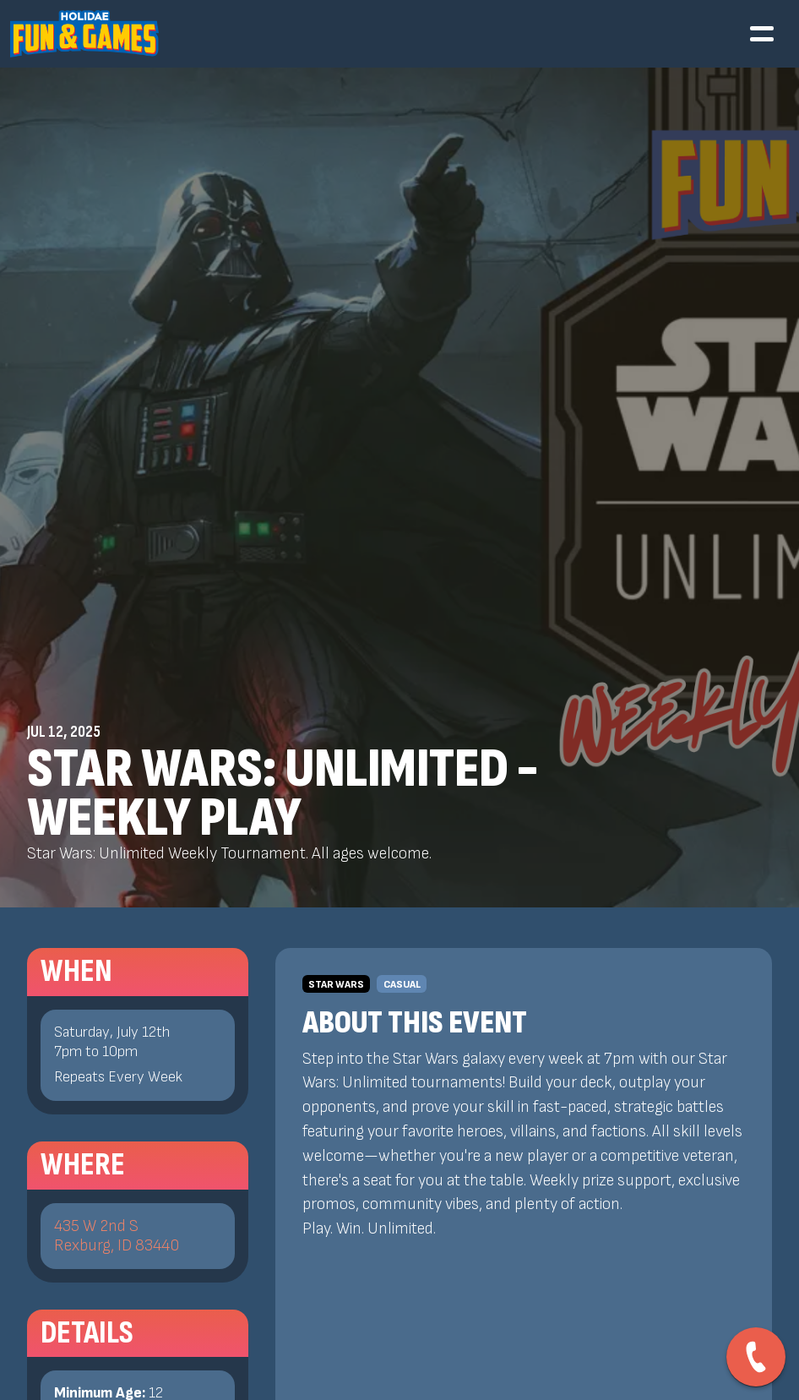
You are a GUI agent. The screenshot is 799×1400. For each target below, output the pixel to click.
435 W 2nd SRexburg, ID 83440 (116, 1236)
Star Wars (336, 984)
